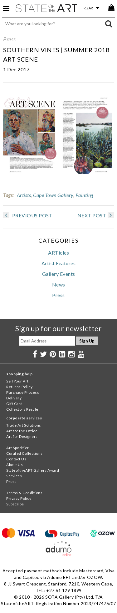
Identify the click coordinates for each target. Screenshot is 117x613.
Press (9, 39)
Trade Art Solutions (23, 425)
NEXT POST (95, 215)
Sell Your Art (17, 381)
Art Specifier (17, 447)
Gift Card (14, 403)
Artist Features (58, 263)
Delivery (14, 398)
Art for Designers (22, 436)
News (58, 284)
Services (14, 476)
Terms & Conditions (24, 492)
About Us (14, 464)
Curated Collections (24, 453)
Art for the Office (21, 430)
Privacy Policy (18, 498)
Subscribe (15, 504)
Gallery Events (58, 274)
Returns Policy (19, 386)
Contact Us (16, 459)
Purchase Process (22, 392)
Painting (84, 195)
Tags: (8, 195)
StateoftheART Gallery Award (32, 470)
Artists (24, 195)
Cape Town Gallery (53, 195)
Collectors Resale (22, 409)
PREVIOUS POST (27, 215)
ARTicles (58, 253)
